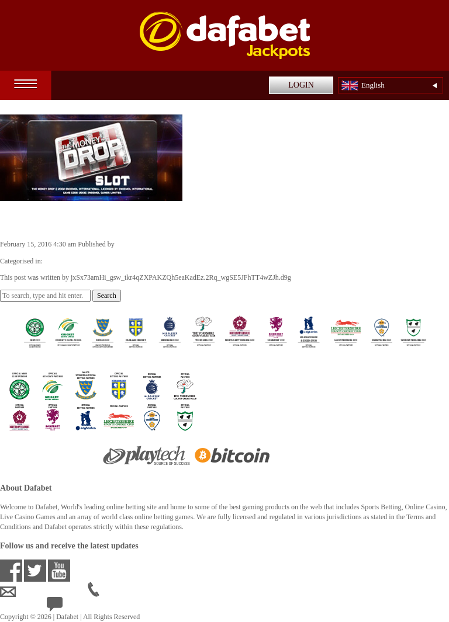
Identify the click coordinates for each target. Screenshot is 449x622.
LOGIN (301, 85)
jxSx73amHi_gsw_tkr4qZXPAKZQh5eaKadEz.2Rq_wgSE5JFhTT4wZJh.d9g (226, 244)
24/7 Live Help (77, 607)
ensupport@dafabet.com (44, 592)
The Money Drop (51, 219)
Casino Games (64, 261)
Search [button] (106, 295)
